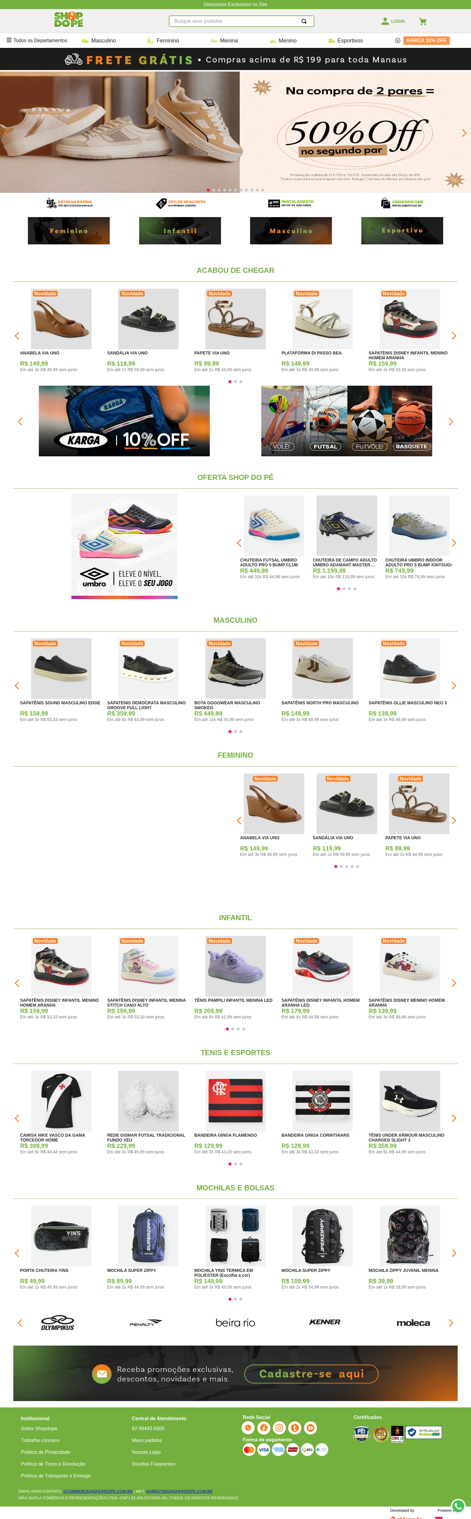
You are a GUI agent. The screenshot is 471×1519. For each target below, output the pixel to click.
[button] (208, 190)
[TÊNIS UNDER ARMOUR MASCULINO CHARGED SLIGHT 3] (410, 1114)
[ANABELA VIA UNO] (61, 332)
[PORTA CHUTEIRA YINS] (61, 1249)
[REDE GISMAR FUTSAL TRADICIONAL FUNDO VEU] (148, 1114)
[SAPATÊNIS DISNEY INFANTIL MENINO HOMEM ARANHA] (410, 332)
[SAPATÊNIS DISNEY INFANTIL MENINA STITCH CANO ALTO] (148, 979)
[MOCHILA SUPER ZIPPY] (148, 1249)
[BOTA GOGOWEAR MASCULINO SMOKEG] (235, 682)
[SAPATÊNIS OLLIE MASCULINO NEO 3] (410, 682)
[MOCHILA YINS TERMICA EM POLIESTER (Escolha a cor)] (235, 1249)
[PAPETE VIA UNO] (235, 332)
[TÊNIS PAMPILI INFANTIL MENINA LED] (235, 979)
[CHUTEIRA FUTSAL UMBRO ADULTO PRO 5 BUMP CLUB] (274, 539)
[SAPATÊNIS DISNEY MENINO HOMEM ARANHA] (410, 979)
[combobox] (241, 21)
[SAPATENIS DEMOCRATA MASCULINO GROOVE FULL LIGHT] (148, 682)
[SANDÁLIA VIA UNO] (148, 332)
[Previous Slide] (6, 133)
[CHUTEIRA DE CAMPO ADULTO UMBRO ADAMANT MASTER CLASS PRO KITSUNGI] (347, 539)
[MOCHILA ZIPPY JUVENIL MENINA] (410, 1249)
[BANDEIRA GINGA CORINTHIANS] (323, 1114)
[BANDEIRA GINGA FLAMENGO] (235, 1114)
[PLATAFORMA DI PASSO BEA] (323, 332)
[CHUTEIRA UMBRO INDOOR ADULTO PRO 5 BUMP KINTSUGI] (419, 539)
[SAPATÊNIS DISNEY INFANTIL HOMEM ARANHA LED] (323, 979)
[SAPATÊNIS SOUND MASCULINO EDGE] (61, 682)
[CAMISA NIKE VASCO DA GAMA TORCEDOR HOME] (61, 1114)
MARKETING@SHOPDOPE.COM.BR (179, 1491)
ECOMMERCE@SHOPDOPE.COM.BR (97, 1491)
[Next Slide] (464, 133)
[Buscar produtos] (305, 21)
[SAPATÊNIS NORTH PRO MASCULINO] (323, 682)
